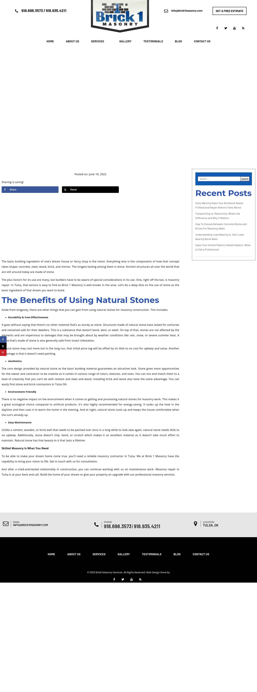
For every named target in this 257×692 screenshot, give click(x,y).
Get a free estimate (229, 10)
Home (50, 41)
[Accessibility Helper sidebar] (253, 288)
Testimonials (153, 41)
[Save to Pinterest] (3, 352)
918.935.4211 (56, 10)
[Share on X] (90, 189)
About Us (72, 41)
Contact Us (202, 41)
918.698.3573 (32, 10)
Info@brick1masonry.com (186, 10)
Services (97, 41)
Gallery (125, 41)
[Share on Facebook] (30, 189)
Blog (178, 41)
